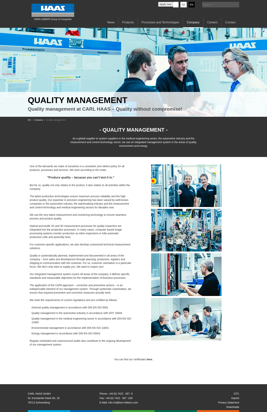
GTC (236, 393)
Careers (212, 22)
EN (191, 4)
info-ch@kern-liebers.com (123, 402)
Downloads (232, 407)
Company (193, 22)
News (111, 22)
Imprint (235, 398)
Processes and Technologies (160, 22)
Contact (230, 22)
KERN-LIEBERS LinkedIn (176, 4)
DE (183, 4)
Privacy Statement (228, 402)
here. (150, 359)
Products (128, 22)
